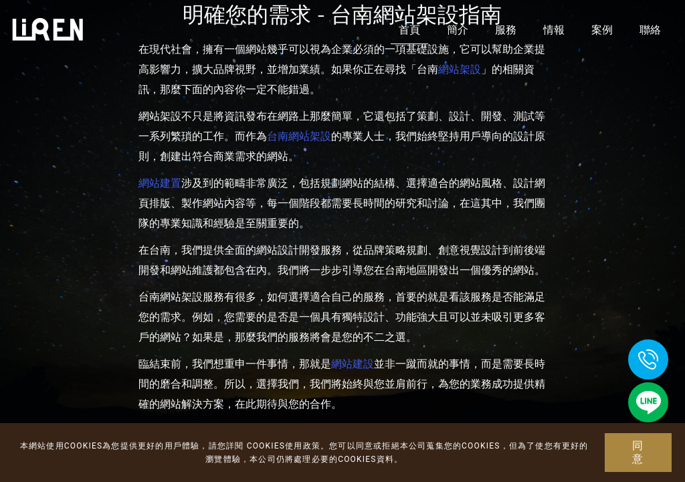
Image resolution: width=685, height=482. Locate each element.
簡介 (457, 29)
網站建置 (159, 183)
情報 (554, 29)
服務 (505, 29)
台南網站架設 (299, 136)
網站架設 (459, 69)
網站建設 (352, 363)
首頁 (409, 29)
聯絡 (650, 29)
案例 (602, 29)
